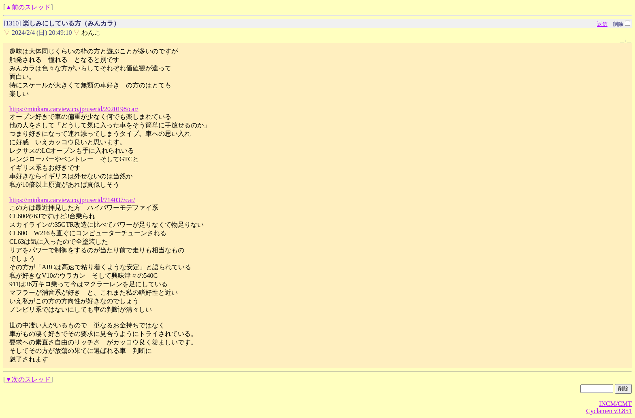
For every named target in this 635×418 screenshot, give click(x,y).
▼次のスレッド (28, 379)
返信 (602, 24)
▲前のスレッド (28, 7)
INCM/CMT (615, 403)
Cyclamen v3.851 (609, 410)
